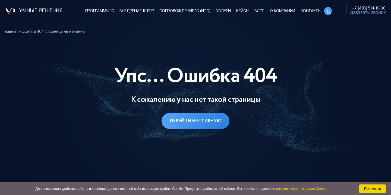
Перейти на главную (196, 121)
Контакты (311, 10)
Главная (10, 31)
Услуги (223, 10)
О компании (282, 10)
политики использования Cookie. (301, 189)
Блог (259, 10)
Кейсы (242, 10)
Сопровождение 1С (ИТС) (184, 10)
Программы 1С (99, 10)
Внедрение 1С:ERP (136, 10)
